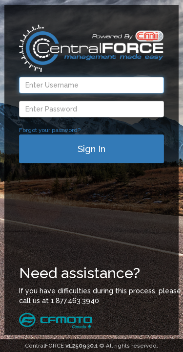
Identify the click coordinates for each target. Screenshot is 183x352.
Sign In (91, 149)
